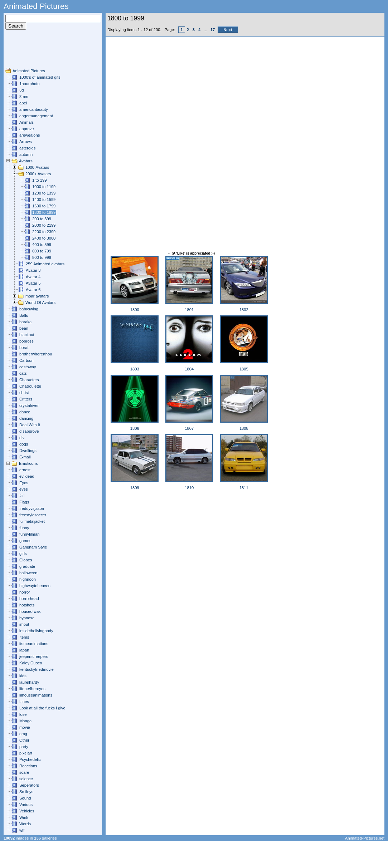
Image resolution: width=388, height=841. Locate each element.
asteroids (27, 148)
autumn (26, 154)
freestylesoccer (32, 515)
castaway (27, 367)
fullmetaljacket (32, 521)
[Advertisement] (26, 51)
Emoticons (28, 463)
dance (24, 412)
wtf (21, 830)
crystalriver (29, 405)
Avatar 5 (33, 283)
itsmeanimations (33, 643)
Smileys (26, 792)
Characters (29, 380)
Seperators (29, 785)
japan (24, 650)
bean (23, 328)
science (26, 779)
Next (227, 30)
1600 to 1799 (43, 206)
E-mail (25, 457)
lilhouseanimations (35, 695)
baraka (25, 322)
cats (23, 373)
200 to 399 (41, 219)
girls (23, 553)
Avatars (26, 161)
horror (24, 592)
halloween (28, 573)
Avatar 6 (33, 289)
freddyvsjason (31, 508)
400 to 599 (41, 244)
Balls (23, 315)
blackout (26, 335)
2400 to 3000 (43, 238)
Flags (24, 502)
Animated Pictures (29, 71)
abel (23, 103)
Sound (25, 798)
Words (25, 824)
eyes (23, 489)
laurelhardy (29, 682)
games (25, 540)
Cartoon (26, 360)
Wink (23, 817)
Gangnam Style (33, 547)
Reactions (28, 766)
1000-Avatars (37, 167)
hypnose (26, 618)
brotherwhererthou (35, 354)
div (21, 438)
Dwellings (28, 450)
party (23, 746)
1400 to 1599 (43, 199)
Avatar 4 (33, 277)
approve (26, 129)
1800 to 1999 (43, 212)
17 (212, 30)
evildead (26, 476)
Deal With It (29, 425)
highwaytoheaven (34, 586)
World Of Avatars (40, 302)
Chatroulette (30, 386)
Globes (25, 560)
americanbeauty (33, 109)
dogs (23, 444)
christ (24, 392)
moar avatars (37, 296)
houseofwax (30, 611)
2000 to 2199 (43, 225)
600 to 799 (41, 251)
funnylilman (29, 534)
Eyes (23, 483)
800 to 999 (41, 257)
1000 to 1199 (43, 187)
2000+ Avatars (38, 174)
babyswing (28, 309)
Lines (24, 701)
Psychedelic (30, 759)
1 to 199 (39, 180)
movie (24, 727)
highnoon (27, 579)
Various (26, 804)
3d (21, 90)
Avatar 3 (33, 270)
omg (23, 734)
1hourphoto (29, 84)
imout (24, 624)
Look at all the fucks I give (42, 708)
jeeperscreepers (33, 656)
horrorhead (29, 598)
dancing (26, 418)
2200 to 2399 (43, 232)
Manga (25, 721)
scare (24, 772)
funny (24, 528)
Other (24, 740)
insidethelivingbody (36, 631)
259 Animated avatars (45, 264)
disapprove (29, 431)
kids (22, 676)
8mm (23, 96)
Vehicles (26, 811)
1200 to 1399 (43, 193)
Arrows (25, 141)
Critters (25, 399)
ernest (24, 470)
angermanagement (36, 116)
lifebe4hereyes (32, 689)
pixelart (25, 753)
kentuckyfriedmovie (36, 669)
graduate (27, 566)
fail (21, 495)
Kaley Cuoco (30, 663)
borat (24, 347)
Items (24, 637)
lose (23, 714)
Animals (26, 122)
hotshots (26, 605)
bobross (26, 341)
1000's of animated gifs (39, 77)
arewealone (29, 135)
